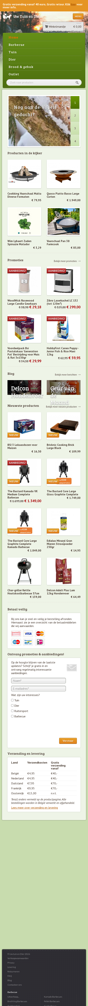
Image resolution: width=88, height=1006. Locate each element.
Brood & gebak (21, 66)
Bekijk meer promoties (65, 261)
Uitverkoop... (13, 996)
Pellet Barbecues (52, 1001)
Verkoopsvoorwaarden (17, 958)
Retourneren (13, 971)
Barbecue (16, 44)
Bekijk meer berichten (66, 374)
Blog (9, 980)
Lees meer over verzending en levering (34, 807)
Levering (11, 967)
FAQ (9, 976)
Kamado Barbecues (53, 996)
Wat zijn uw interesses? (25, 695)
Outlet (14, 74)
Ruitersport (21, 711)
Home (13, 37)
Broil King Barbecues (17, 1001)
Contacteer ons (14, 984)
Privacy (10, 962)
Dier (12, 59)
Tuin (13, 52)
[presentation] (39, 729)
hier (73, 4)
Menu (78, 16)
